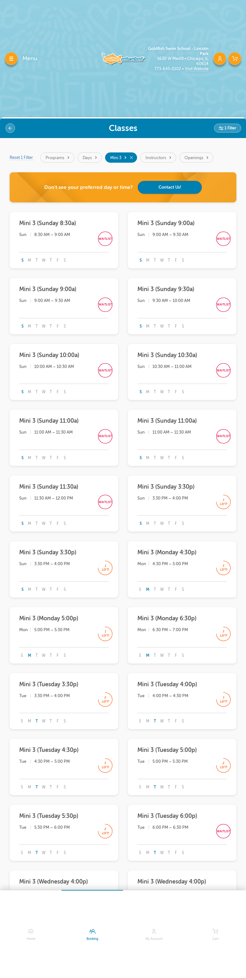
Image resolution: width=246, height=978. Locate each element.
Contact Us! (170, 187)
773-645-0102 (168, 68)
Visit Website (197, 68)
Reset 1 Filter (22, 157)
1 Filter (230, 128)
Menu (29, 58)
